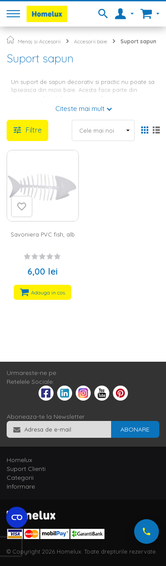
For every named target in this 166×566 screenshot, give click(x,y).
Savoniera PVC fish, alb (43, 234)
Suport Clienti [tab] (26, 469)
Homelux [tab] (19, 460)
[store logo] (47, 14)
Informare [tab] (21, 486)
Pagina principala (10, 39)
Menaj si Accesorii (39, 41)
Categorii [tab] (20, 478)
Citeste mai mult (79, 108)
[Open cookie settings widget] (16, 517)
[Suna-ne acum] (146, 531)
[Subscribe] (135, 429)
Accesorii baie (90, 41)
